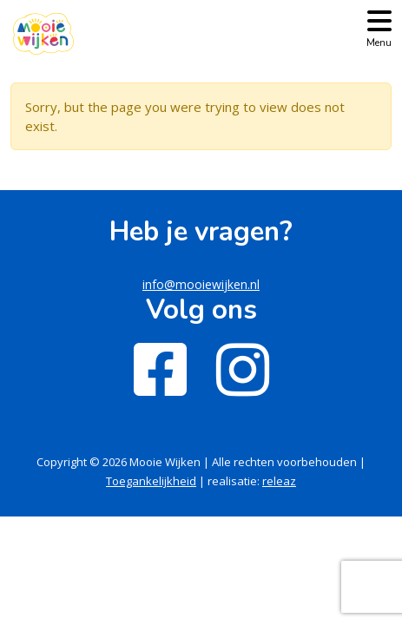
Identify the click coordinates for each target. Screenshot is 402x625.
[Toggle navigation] (379, 27)
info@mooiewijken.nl (201, 284)
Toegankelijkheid (151, 481)
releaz (279, 481)
